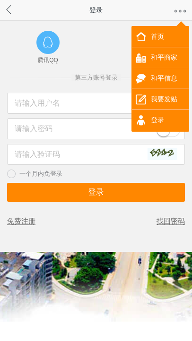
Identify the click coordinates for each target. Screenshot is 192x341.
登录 (157, 120)
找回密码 (171, 221)
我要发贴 (164, 99)
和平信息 (164, 78)
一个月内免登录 (40, 173)
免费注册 (21, 221)
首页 (157, 36)
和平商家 (164, 57)
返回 (18, 8)
